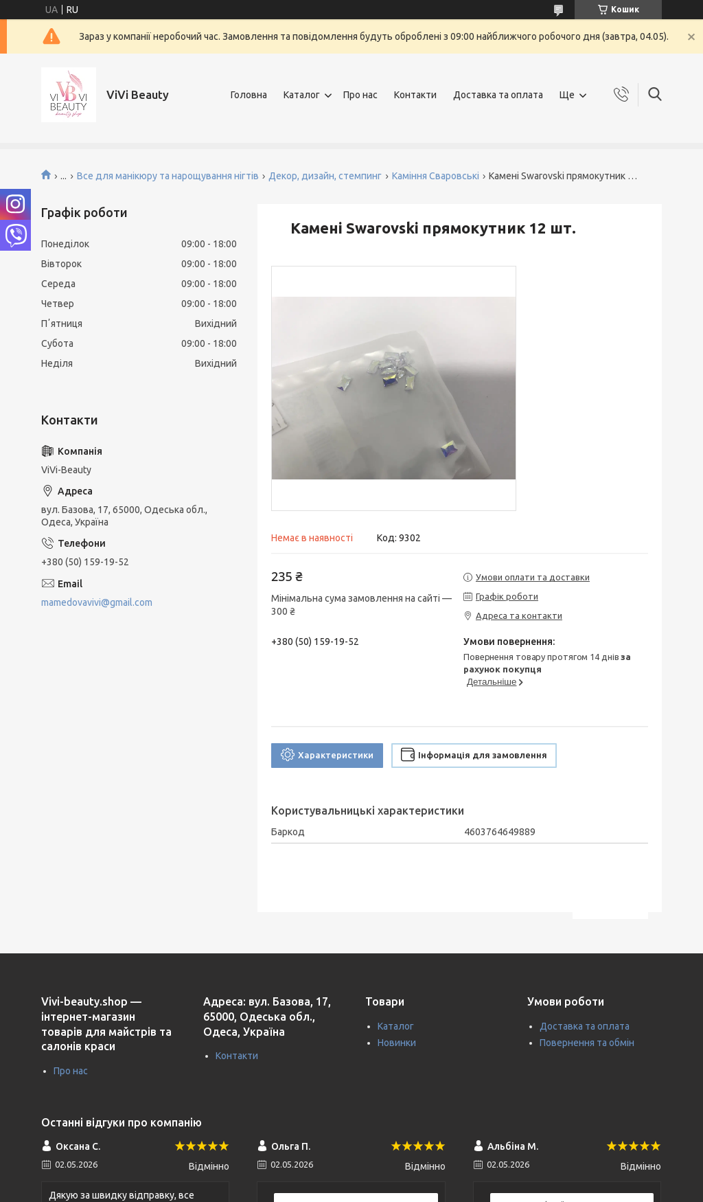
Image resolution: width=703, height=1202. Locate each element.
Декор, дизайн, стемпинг (325, 175)
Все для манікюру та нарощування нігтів (168, 175)
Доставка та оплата (498, 94)
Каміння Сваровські (435, 175)
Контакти (415, 94)
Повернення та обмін (587, 1042)
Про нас (360, 94)
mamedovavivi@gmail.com (96, 602)
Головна (249, 94)
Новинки (397, 1042)
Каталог (302, 94)
